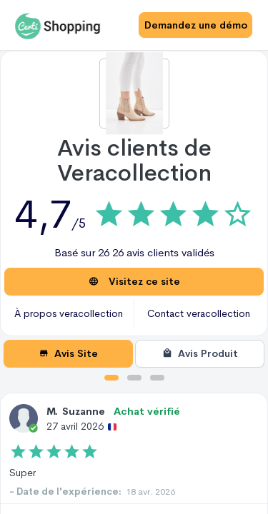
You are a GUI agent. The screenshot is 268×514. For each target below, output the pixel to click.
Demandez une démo (195, 25)
